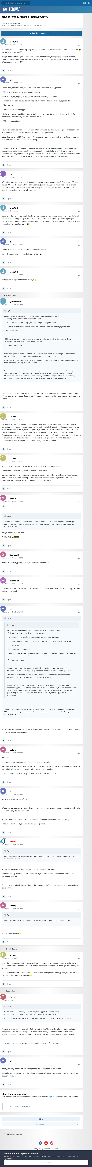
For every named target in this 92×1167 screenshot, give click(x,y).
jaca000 (16, 23)
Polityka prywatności (42, 1149)
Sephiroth (14, 555)
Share (41, 1119)
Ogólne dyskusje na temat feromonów (31, 25)
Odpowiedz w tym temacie (41, 33)
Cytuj (9, 70)
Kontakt (55, 1149)
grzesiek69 (15, 301)
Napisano (12, 44)
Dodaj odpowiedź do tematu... (18, 1106)
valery (13, 498)
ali (11, 80)
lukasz (13, 955)
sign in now (53, 1097)
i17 (11, 174)
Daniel (13, 416)
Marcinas (14, 581)
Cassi (12, 997)
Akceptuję (46, 1162)
